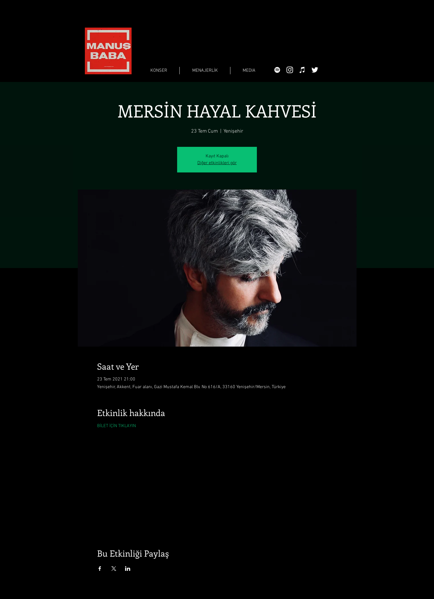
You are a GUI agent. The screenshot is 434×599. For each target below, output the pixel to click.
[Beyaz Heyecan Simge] (314, 69)
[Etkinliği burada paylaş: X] (113, 568)
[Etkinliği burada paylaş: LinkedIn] (127, 568)
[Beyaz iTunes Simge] (302, 69)
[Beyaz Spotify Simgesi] (277, 69)
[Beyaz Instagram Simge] (289, 69)
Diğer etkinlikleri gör (217, 163)
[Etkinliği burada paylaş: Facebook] (100, 568)
